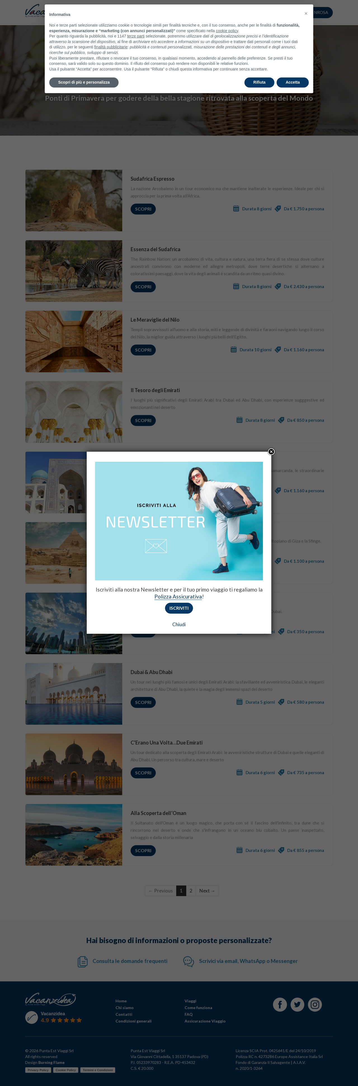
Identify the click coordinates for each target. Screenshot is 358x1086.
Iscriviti (179, 608)
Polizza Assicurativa (178, 596)
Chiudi (179, 624)
